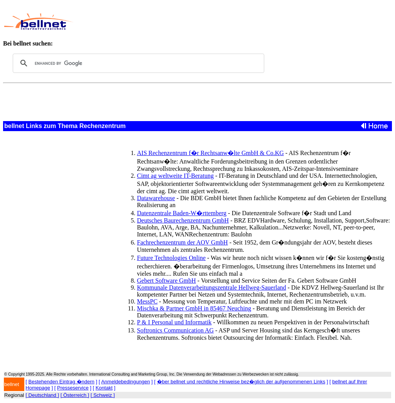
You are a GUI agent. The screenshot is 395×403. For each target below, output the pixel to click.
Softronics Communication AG (175, 330)
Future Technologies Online (171, 258)
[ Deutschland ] (42, 395)
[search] (137, 63)
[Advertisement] (222, 21)
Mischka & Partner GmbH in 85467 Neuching (194, 308)
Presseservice (73, 388)
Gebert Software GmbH (166, 280)
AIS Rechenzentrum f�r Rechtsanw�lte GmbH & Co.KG (210, 153)
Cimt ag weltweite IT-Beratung (175, 175)
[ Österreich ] (75, 395)
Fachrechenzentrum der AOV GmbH (182, 242)
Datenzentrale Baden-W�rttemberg (181, 213)
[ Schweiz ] (103, 395)
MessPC (147, 301)
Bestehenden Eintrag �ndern (62, 381)
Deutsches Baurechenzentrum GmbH (183, 220)
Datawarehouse (156, 198)
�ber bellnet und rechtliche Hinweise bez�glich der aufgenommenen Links (241, 381)
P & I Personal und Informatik (174, 322)
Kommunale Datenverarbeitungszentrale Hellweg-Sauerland (211, 287)
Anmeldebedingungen (125, 381)
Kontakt (104, 388)
